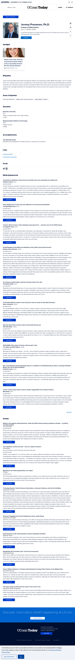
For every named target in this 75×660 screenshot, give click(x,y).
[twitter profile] (4, 168)
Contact (26, 37)
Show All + (69, 412)
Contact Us (43, 630)
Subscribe (46, 633)
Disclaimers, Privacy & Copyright (42, 640)
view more (9, 442)
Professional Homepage (10, 157)
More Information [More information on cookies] (9, 656)
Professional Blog (8, 154)
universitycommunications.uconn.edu (49, 628)
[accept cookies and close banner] (21, 657)
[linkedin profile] (7, 168)
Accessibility (56, 640)
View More (9, 199)
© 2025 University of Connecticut (24, 640)
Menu (60, 7)
